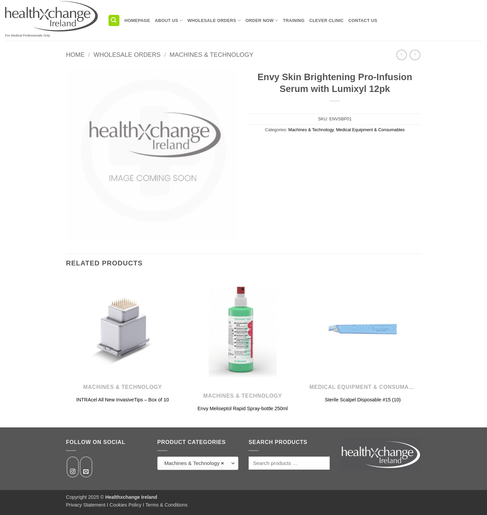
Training (294, 20)
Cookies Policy (125, 505)
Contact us (362, 20)
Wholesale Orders (214, 20)
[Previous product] (415, 55)
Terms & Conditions (166, 505)
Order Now (262, 20)
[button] (114, 20)
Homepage (137, 20)
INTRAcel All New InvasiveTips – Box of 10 (122, 399)
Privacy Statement (86, 505)
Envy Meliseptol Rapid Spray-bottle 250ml (243, 408)
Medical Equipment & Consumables (370, 129)
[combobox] (197, 463)
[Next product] (401, 55)
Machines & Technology (211, 54)
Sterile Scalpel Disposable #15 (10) (363, 399)
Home (75, 54)
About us (169, 20)
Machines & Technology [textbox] (194, 463)
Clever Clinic (326, 20)
